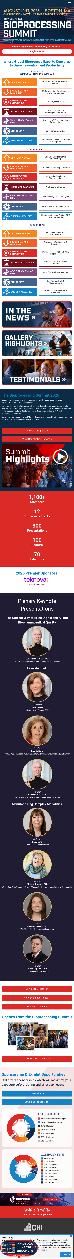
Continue (66, 1254)
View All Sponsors (37, 586)
